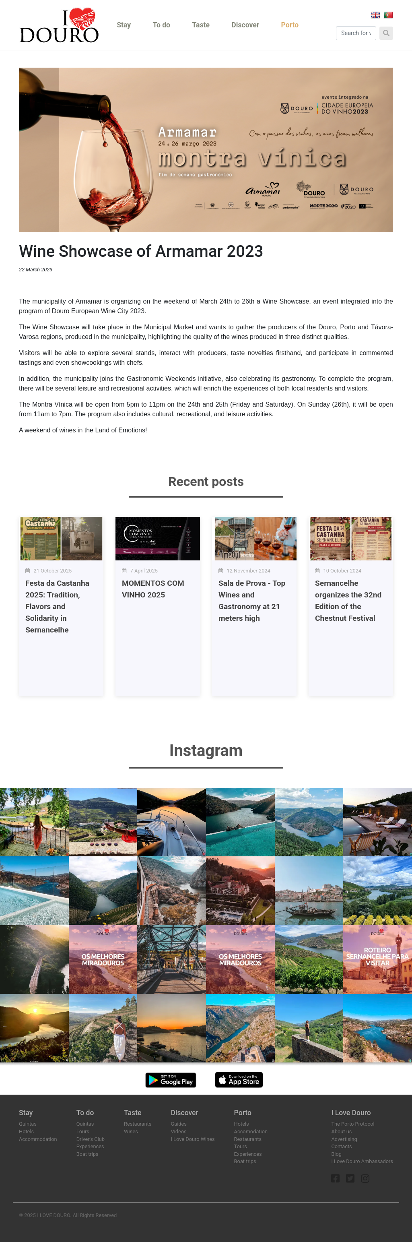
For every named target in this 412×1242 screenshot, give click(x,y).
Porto (290, 25)
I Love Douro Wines (192, 1139)
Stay (124, 25)
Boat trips (87, 1154)
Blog (336, 1154)
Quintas (28, 1124)
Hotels (26, 1131)
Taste (201, 25)
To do (162, 25)
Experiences (90, 1146)
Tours (82, 1131)
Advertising (344, 1139)
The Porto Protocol (352, 1124)
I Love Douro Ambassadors (362, 1161)
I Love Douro (351, 1113)
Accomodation (251, 1131)
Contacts (341, 1146)
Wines (131, 1131)
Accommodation (38, 1139)
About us (341, 1131)
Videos (178, 1131)
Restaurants (137, 1124)
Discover (245, 25)
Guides (179, 1124)
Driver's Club (90, 1139)
